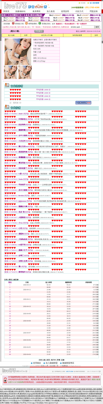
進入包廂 (11, 35)
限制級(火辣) (19, 24)
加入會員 (51, 11)
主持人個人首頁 (44, 360)
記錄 (62, 360)
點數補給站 (20, 11)
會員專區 (36, 11)
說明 (96, 35)
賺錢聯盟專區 (68, 363)
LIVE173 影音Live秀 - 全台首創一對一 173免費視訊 (51, 365)
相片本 (53, 360)
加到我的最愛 (77, 35)
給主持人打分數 (47, 35)
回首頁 (6, 11)
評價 (58, 360)
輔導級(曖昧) (32, 24)
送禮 (25, 35)
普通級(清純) (46, 24)
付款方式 (79, 11)
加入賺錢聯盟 (52, 363)
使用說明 (65, 11)
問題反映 (94, 11)
